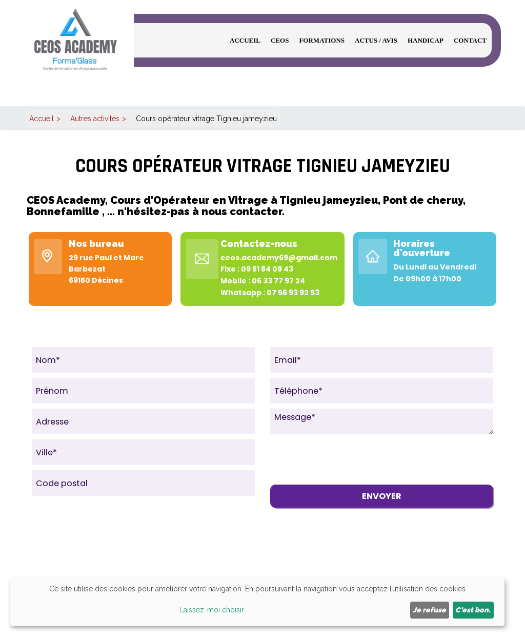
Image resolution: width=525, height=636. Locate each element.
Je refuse (429, 610)
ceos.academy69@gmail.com (278, 258)
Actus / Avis (376, 40)
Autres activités (94, 118)
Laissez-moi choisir (211, 610)
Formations (322, 40)
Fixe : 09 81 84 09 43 (256, 269)
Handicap (425, 40)
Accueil (245, 40)
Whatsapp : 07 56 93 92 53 (269, 292)
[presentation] (348, 459)
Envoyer (381, 496)
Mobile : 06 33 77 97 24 (262, 281)
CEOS (280, 40)
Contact (470, 40)
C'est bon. (473, 610)
